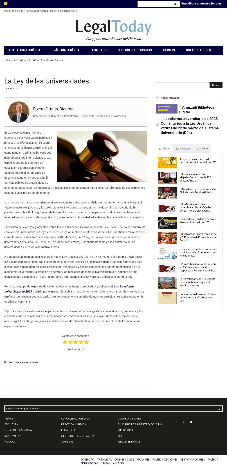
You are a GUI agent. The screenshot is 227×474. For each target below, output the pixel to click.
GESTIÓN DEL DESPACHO (77, 435)
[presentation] (164, 148)
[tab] (164, 148)
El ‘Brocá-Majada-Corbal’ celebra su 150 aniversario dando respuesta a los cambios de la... (198, 267)
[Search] (175, 4)
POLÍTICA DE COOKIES (165, 459)
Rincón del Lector (52, 60)
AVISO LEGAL (104, 459)
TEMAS (8, 418)
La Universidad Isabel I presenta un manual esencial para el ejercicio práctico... (197, 282)
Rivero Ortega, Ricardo (53, 109)
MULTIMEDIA (12, 435)
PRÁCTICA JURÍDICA (73, 424)
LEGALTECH (68, 430)
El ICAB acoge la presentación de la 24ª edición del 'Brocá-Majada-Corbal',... (198, 237)
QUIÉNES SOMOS (124, 459)
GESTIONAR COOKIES (192, 459)
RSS (120, 435)
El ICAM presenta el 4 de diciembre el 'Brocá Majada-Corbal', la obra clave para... (195, 207)
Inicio (7, 60)
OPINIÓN (67, 441)
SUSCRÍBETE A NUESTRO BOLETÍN (140, 424)
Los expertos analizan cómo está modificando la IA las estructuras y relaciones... (198, 252)
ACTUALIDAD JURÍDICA (75, 418)
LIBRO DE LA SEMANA (18, 430)
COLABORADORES (129, 418)
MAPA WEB (143, 459)
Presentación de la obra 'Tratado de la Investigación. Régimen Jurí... (198, 297)
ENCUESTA (11, 424)
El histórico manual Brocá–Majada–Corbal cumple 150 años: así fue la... (195, 177)
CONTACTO (87, 459)
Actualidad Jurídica (26, 60)
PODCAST (10, 441)
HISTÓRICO (125, 430)
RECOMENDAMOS (129, 441)
